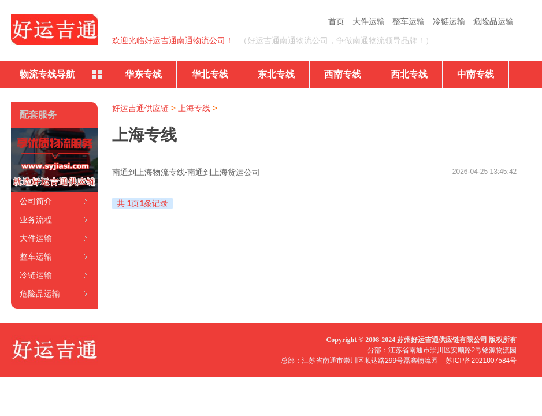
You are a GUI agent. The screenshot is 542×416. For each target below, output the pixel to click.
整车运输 (408, 21)
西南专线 (342, 74)
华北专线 (209, 74)
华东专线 (143, 74)
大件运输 (368, 21)
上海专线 (194, 108)
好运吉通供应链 (140, 108)
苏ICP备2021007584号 (481, 360)
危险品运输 (493, 21)
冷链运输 (449, 21)
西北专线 (409, 74)
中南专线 (475, 74)
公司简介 (36, 201)
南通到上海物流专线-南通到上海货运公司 (186, 172)
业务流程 (36, 219)
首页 (336, 21)
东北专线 (276, 74)
